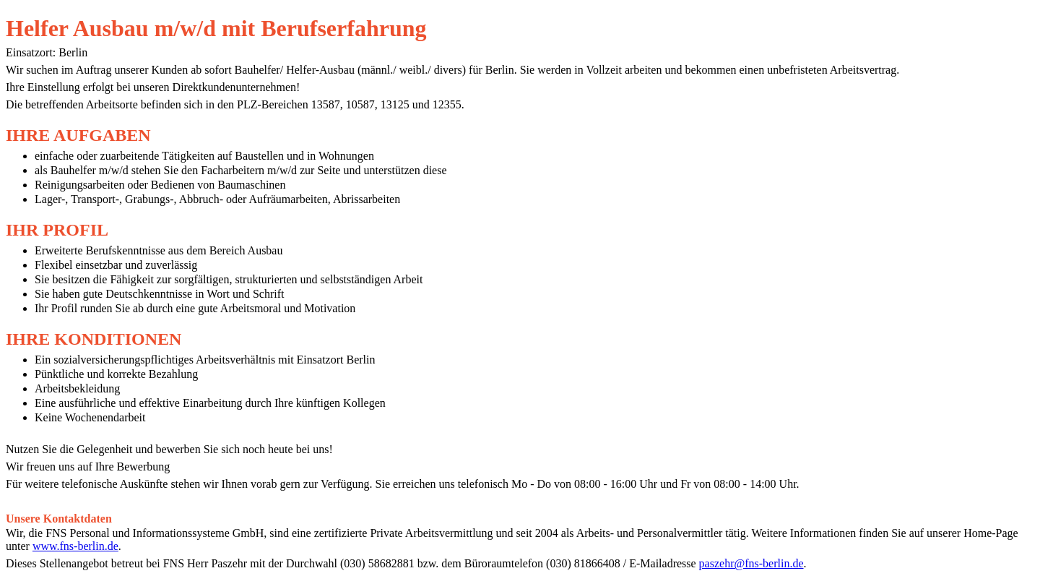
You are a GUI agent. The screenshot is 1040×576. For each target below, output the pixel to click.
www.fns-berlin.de (75, 546)
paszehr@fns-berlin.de (751, 563)
